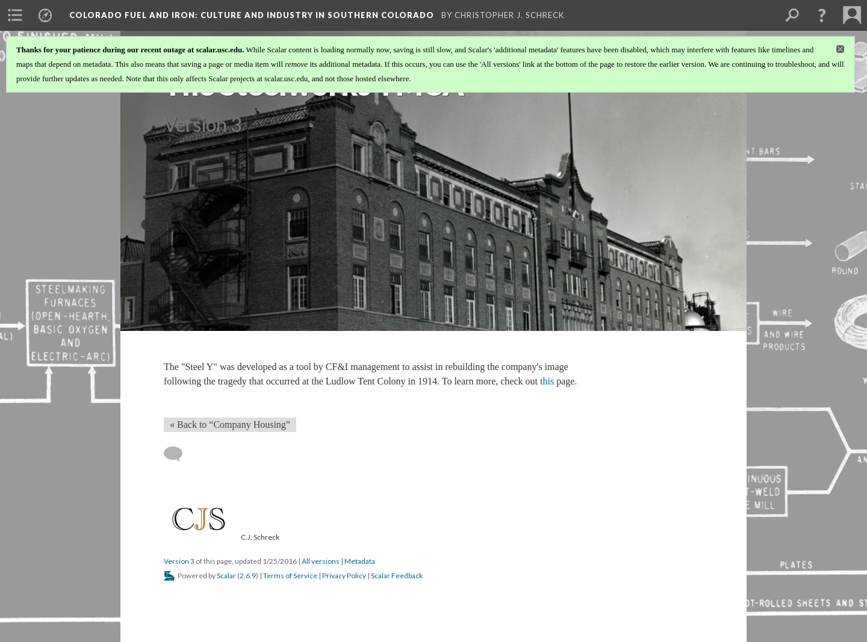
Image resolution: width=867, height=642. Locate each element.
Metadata (359, 561)
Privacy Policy (344, 575)
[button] (822, 15)
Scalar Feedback (397, 575)
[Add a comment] (178, 454)
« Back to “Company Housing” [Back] (230, 424)
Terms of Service (290, 575)
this (547, 381)
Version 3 (179, 561)
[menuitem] (15, 15)
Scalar (226, 575)
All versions (321, 561)
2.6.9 (248, 575)
